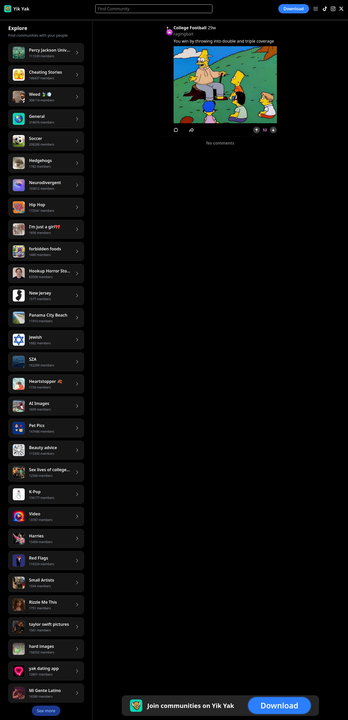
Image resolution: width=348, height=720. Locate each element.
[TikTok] (324, 8)
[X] (341, 8)
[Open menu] (315, 8)
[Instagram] (333, 8)
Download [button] (294, 9)
